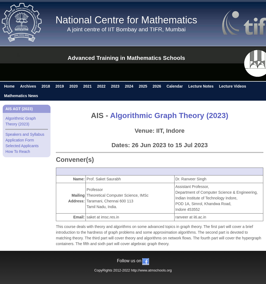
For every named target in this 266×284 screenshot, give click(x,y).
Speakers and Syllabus (24, 134)
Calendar (174, 86)
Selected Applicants (22, 146)
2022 (101, 86)
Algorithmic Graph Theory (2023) (169, 115)
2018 (46, 86)
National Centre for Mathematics (126, 20)
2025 (143, 86)
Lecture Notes (200, 86)
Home (9, 86)
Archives (28, 86)
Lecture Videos (232, 86)
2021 (87, 86)
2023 (115, 86)
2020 (73, 86)
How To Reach (17, 151)
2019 (59, 86)
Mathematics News (21, 96)
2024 (129, 86)
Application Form (19, 140)
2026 (157, 86)
